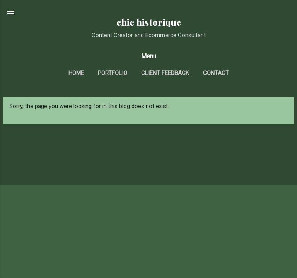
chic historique (148, 22)
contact (216, 73)
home (76, 73)
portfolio (112, 73)
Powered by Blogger (148, 263)
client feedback (165, 73)
